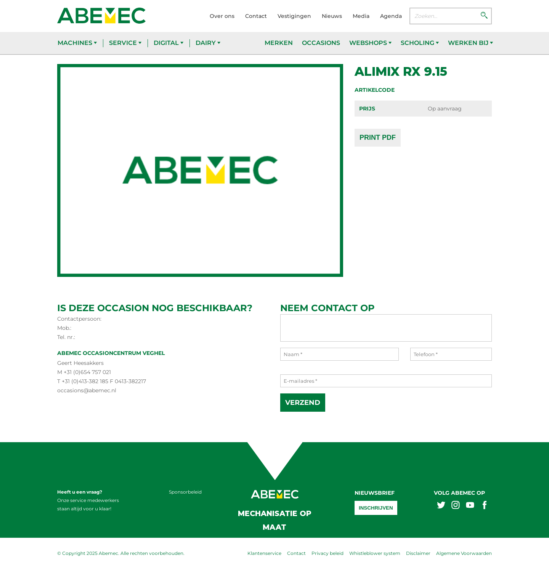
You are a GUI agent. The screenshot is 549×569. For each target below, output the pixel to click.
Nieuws (332, 16)
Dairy (208, 42)
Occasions (321, 42)
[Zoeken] (484, 16)
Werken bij (470, 42)
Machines (77, 42)
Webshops (370, 42)
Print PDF (378, 137)
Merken (279, 42)
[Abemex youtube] (470, 506)
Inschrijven (376, 508)
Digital (168, 42)
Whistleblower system (374, 553)
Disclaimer (418, 553)
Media (361, 16)
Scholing (420, 42)
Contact (256, 16)
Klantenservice (264, 553)
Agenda (391, 16)
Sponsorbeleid (185, 492)
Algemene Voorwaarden (464, 553)
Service (125, 42)
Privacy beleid (327, 553)
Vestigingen (294, 16)
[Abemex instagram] (455, 506)
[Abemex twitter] (441, 506)
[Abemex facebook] (484, 506)
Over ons (222, 16)
